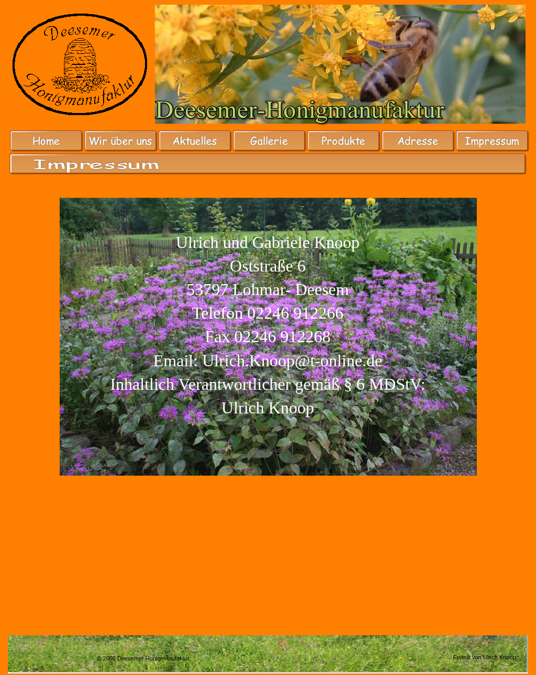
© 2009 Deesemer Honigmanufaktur (143, 658)
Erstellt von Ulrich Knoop (484, 657)
